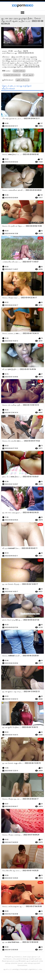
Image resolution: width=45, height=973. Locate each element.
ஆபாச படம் (7, 969)
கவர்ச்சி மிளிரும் (19, 71)
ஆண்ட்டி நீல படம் (22, 80)
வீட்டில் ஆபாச (28, 75)
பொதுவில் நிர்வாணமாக (12, 75)
